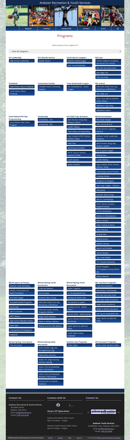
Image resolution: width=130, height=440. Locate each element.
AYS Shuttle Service (46, 57)
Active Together (74, 288)
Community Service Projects (107, 171)
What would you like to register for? (65, 45)
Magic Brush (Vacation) (105, 304)
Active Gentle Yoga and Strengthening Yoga (48, 349)
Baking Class (101, 155)
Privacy (60, 438)
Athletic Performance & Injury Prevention (19, 291)
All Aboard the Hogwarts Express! (106, 130)
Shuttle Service (44, 61)
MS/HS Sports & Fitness (19, 282)
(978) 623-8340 (23, 415)
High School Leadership (19, 61)
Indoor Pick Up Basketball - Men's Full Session (49, 368)
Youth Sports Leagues (76, 57)
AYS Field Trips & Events (77, 116)
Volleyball (13, 334)
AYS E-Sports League (104, 150)
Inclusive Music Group (105, 195)
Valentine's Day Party (104, 105)
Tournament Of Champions (21, 330)
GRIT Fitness (15, 316)
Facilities (46, 28)
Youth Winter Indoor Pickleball (18, 92)
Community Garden (46, 83)
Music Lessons (102, 220)
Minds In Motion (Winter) (49, 321)
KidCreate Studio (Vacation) (107, 299)
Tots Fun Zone (102, 77)
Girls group (100, 190)
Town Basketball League (78, 83)
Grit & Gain (14, 307)
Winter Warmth (74, 164)
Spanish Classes (102, 243)
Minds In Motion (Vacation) (107, 309)
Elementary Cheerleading (106, 290)
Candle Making (73, 127)
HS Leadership (15, 57)
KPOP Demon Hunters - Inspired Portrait (77, 153)
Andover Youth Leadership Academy (107, 137)
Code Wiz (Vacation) (104, 286)
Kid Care (99, 57)
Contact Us (92, 397)
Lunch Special (73, 160)
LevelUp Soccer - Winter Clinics (77, 308)
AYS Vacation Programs (105, 342)
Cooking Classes (103, 176)
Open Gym (14, 325)
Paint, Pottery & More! (105, 225)
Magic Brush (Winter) (47, 317)
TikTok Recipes (102, 253)
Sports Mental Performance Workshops (79, 320)
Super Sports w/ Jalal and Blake (78, 327)
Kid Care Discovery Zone (106, 68)
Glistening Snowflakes (76, 148)
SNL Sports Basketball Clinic (107, 313)
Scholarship (43, 116)
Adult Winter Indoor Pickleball (21, 86)
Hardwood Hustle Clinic (77, 298)
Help (69, 438)
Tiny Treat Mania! (103, 257)
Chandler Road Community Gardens (49, 87)
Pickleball (13, 83)
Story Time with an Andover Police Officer (107, 99)
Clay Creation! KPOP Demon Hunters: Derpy (79, 137)
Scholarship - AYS (46, 120)
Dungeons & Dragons (105, 181)
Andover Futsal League (77, 61)
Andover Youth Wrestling (20, 286)
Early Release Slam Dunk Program (20, 123)
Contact (86, 28)
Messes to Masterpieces (106, 216)
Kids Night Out (102, 72)
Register (28, 28)
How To (79, 438)
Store (103, 28)
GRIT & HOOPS (16, 311)
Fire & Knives (44, 293)
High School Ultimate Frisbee (21, 321)
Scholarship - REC (46, 124)
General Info (66, 28)
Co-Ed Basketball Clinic (77, 293)
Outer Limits (73, 345)
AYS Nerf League (16, 298)
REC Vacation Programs (105, 282)
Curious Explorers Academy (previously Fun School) (107, 62)
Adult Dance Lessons (47, 355)
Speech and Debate (104, 248)
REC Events (100, 83)
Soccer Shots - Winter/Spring (79, 314)
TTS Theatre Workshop (105, 262)
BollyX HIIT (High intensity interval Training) (49, 360)
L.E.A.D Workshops (103, 211)
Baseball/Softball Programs (21, 302)
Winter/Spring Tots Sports (20, 342)
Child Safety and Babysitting (79, 131)
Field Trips (72, 143)
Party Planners (102, 230)
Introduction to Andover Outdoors (48, 382)
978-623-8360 (106, 431)
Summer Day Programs (77, 342)
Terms (50, 438)
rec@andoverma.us (23, 412)
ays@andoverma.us (106, 429)
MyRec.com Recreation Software (109, 438)
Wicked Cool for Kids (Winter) (50, 326)
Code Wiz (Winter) (46, 288)
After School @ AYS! (104, 124)
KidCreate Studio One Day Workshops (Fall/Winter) (106, 87)
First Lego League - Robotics (108, 185)
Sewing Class (101, 234)
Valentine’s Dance (103, 110)
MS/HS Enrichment (103, 116)
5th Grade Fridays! (103, 120)
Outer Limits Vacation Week (107, 345)
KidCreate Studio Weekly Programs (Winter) (48, 310)
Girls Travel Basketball (76, 65)
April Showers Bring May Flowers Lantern (77, 121)
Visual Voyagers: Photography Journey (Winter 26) (108, 269)
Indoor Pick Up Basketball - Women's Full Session (49, 375)
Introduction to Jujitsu (76, 302)
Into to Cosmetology (104, 199)
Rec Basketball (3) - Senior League (78, 87)
